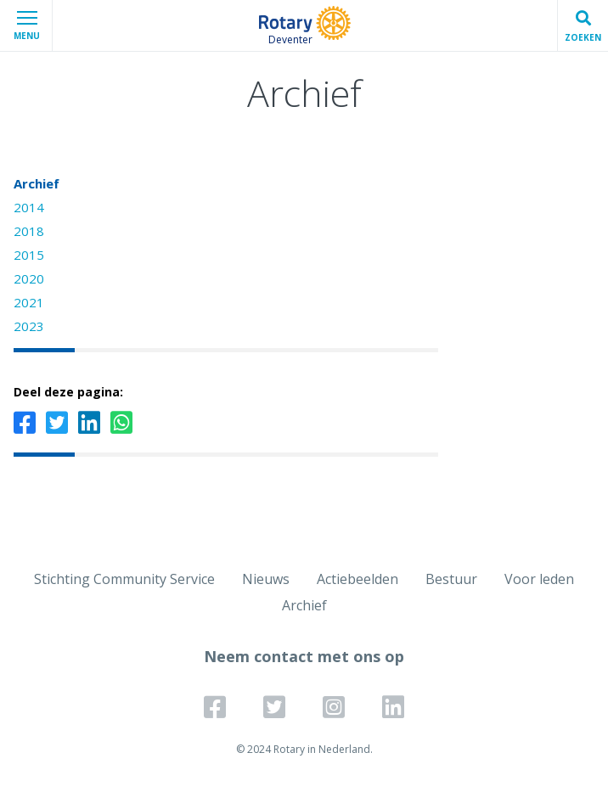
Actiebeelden (357, 579)
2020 (29, 278)
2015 (29, 254)
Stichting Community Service (124, 579)
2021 (29, 302)
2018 (29, 230)
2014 (29, 207)
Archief (36, 183)
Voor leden (539, 579)
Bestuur (451, 579)
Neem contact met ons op (304, 656)
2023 (29, 325)
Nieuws (266, 579)
